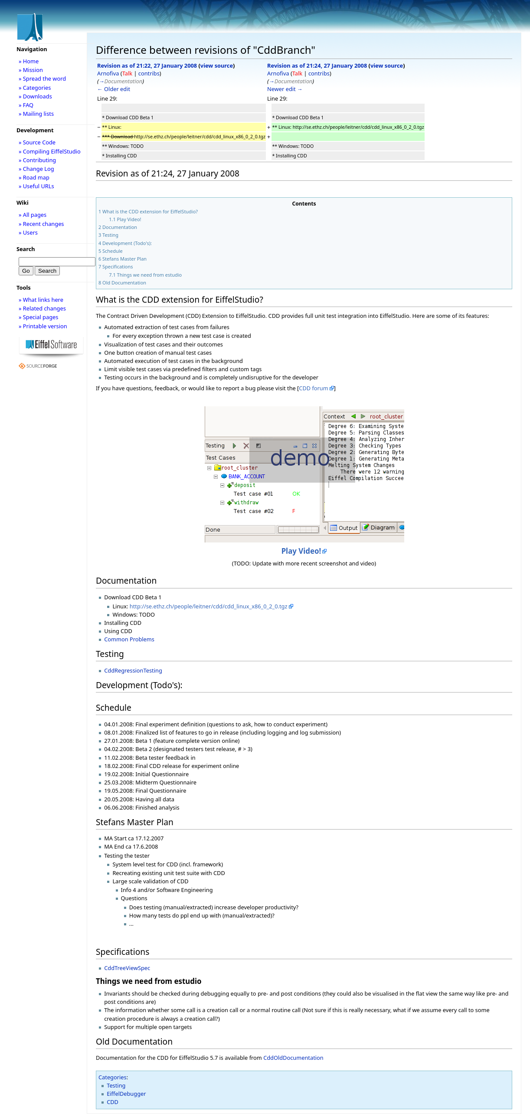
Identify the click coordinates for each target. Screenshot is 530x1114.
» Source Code (37, 142)
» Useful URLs (36, 186)
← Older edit (113, 89)
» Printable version (43, 326)
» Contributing (37, 160)
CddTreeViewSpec (127, 968)
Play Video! (301, 551)
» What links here (41, 300)
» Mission (31, 70)
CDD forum (313, 388)
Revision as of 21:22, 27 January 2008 (147, 65)
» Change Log (36, 169)
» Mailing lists (36, 114)
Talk (127, 73)
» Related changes (42, 308)
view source (216, 65)
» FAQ (26, 105)
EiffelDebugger (126, 1094)
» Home (29, 61)
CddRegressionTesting (133, 670)
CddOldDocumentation (293, 1058)
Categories (112, 1077)
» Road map (34, 177)
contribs (149, 73)
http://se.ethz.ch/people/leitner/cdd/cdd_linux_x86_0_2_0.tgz (209, 606)
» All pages (32, 215)
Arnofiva (108, 73)
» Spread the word (42, 78)
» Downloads (35, 96)
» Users (28, 232)
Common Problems (129, 639)
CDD (112, 1102)
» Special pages (38, 317)
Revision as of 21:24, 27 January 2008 (317, 65)
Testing (116, 1085)
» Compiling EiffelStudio (50, 151)
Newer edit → (285, 89)
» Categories (35, 87)
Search (25, 249)
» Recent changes (41, 224)
